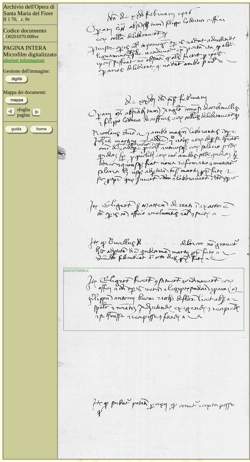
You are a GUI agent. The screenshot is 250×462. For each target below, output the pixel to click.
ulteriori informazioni (23, 60)
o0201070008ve (76, 270)
